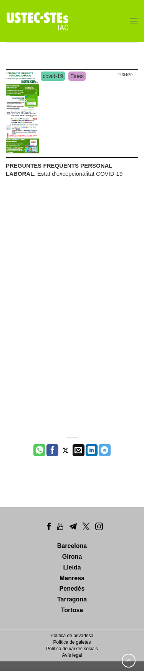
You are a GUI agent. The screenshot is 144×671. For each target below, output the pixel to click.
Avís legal (72, 655)
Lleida (72, 567)
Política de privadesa (72, 635)
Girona (72, 556)
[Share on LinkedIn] (92, 450)
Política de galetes (72, 642)
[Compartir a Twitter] (65, 450)
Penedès (72, 588)
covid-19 (53, 76)
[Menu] (133, 21)
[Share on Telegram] (105, 450)
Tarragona (72, 599)
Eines (77, 76)
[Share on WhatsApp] (39, 450)
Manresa (72, 578)
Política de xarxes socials (72, 648)
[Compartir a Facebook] (52, 450)
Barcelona (72, 546)
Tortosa (72, 610)
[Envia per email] (78, 450)
